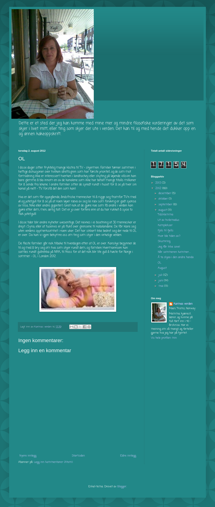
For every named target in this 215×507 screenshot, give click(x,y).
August (162, 268)
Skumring (164, 241)
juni (161, 281)
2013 (158, 183)
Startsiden (78, 456)
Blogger (121, 487)
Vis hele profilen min (164, 338)
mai (161, 286)
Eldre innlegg (128, 456)
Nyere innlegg (27, 456)
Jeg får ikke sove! (169, 247)
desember (165, 193)
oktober (164, 199)
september (166, 205)
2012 (158, 188)
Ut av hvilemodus (168, 220)
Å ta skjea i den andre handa (176, 257)
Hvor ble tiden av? (169, 236)
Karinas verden (183, 304)
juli (161, 275)
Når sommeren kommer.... (174, 252)
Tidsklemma (165, 215)
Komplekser (165, 225)
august (163, 210)
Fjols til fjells (165, 231)
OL (159, 263)
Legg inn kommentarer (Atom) (53, 462)
